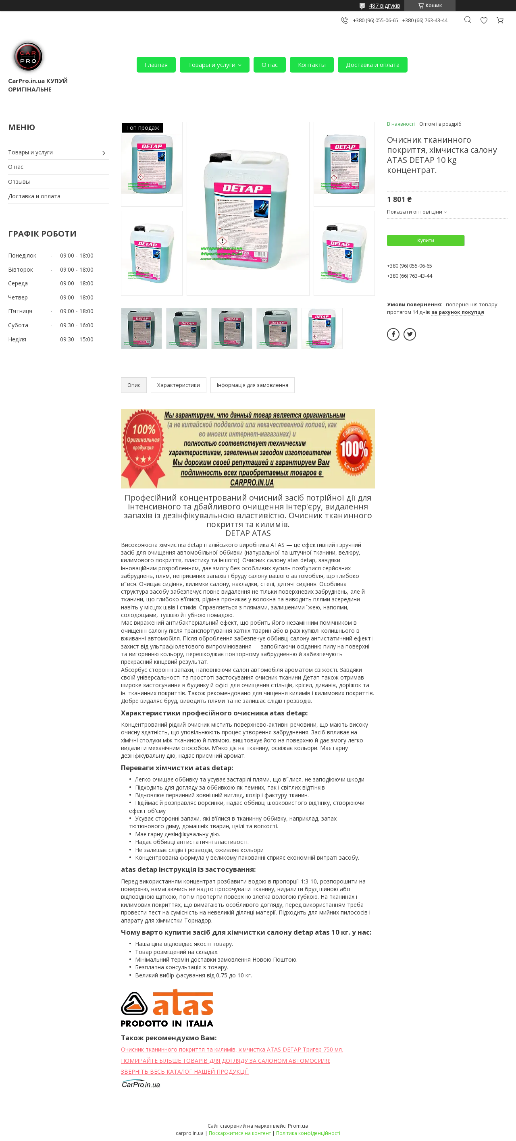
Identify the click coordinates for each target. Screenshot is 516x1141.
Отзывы (19, 181)
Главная (156, 64)
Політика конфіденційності (308, 1133)
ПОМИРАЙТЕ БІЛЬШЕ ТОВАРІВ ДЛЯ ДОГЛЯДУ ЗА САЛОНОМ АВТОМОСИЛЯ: (225, 1060)
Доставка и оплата (372, 64)
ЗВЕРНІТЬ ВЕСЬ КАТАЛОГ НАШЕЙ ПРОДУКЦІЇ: (185, 1071)
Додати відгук (484, 20)
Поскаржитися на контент (240, 1133)
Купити (425, 240)
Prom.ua (298, 1125)
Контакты (312, 64)
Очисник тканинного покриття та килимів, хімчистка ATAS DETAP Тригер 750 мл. (232, 1049)
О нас (270, 64)
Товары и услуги (211, 64)
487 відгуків (384, 5)
